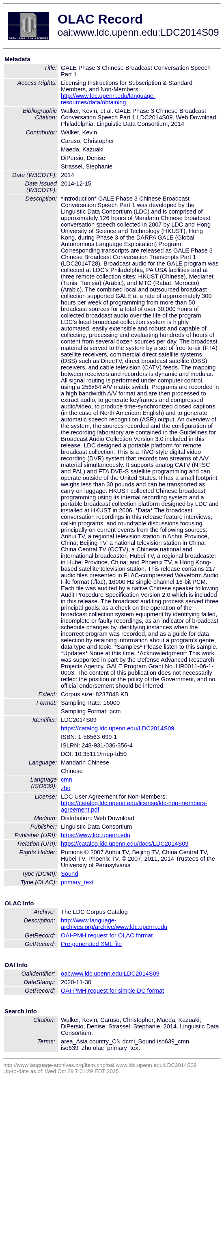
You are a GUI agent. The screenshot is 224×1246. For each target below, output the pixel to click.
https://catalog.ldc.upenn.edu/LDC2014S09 (117, 728)
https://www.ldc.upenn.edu (95, 835)
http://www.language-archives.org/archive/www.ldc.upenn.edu (114, 923)
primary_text (77, 882)
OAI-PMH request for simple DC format (112, 990)
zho (66, 788)
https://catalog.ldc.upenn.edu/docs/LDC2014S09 (125, 843)
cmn (66, 779)
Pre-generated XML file (91, 944)
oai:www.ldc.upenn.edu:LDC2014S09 (110, 973)
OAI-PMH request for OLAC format (107, 935)
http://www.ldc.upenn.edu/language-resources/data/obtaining (108, 99)
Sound (69, 873)
